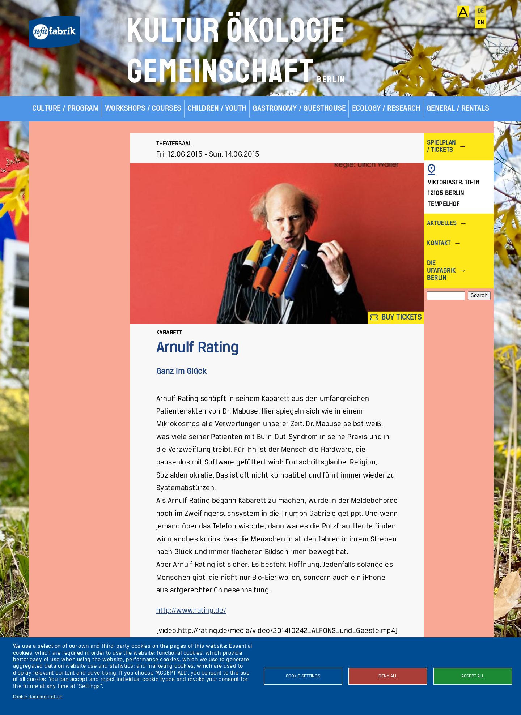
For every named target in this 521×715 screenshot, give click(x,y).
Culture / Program (65, 108)
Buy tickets (396, 317)
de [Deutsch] (481, 11)
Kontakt (438, 243)
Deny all (387, 676)
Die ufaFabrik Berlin (441, 270)
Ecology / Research (386, 108)
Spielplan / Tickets (441, 146)
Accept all (472, 676)
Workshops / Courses (143, 108)
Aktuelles (441, 224)
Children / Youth (216, 108)
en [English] (481, 23)
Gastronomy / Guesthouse (299, 108)
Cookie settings (303, 676)
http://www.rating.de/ (191, 611)
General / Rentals (458, 108)
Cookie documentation (38, 697)
